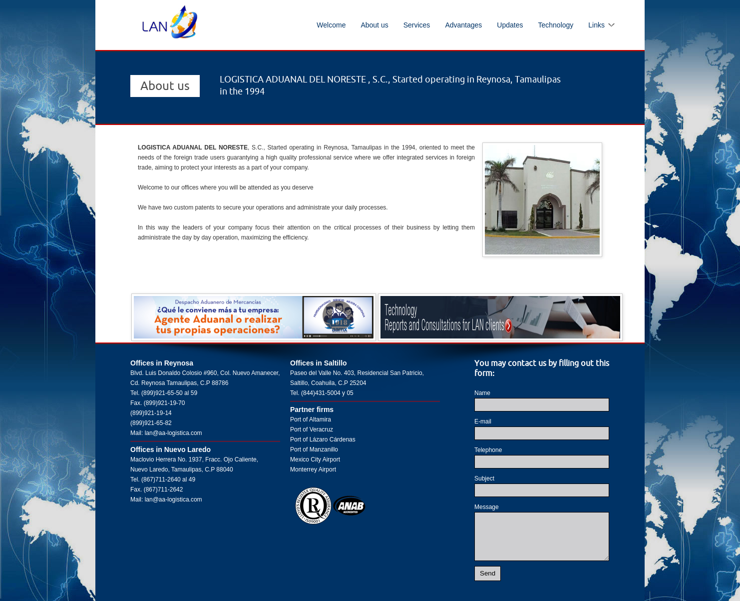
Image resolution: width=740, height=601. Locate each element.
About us (374, 25)
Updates (510, 25)
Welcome (331, 25)
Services (416, 25)
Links (596, 25)
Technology (555, 25)
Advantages (463, 25)
